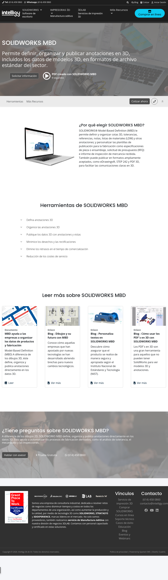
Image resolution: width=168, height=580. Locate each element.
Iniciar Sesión (158, 2)
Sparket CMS (145, 552)
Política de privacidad (119, 552)
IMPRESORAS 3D (60, 11)
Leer (9, 383)
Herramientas (14, 101)
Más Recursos (119, 11)
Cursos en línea (124, 515)
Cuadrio (162, 552)
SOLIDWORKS (32, 10)
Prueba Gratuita (46, 455)
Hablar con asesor (15, 455)
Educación (124, 527)
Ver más (54, 383)
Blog (134, 2)
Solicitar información (24, 76)
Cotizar (144, 2)
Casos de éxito (124, 523)
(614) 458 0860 (15, 2)
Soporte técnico (124, 519)
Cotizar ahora (140, 101)
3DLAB (82, 10)
